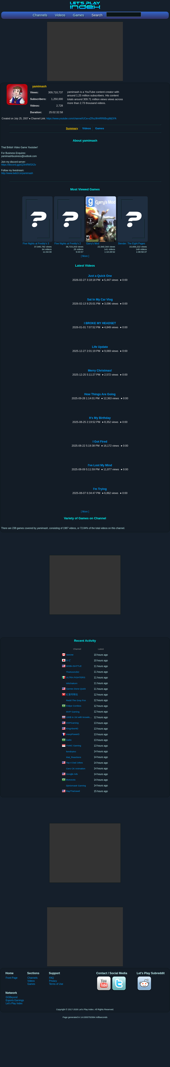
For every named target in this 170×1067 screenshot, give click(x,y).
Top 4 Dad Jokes (74, 762)
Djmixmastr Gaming (76, 785)
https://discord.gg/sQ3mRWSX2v (18, 164)
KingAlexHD (72, 728)
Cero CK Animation (75, 768)
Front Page (12, 978)
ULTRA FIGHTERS (75, 677)
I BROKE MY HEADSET (100, 323)
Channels (32, 978)
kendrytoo (71, 751)
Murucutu (71, 779)
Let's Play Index (14, 1003)
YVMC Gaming (73, 745)
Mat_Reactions (73, 757)
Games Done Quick (76, 688)
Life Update (100, 347)
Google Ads (72, 774)
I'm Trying (100, 489)
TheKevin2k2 (72, 672)
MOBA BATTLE (73, 666)
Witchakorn (71, 683)
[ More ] (85, 256)
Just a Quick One (100, 276)
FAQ (51, 978)
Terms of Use (56, 984)
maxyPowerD (73, 734)
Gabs (69, 740)
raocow (69, 654)
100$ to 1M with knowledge (79, 717)
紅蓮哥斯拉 (72, 694)
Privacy (53, 981)
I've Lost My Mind (100, 465)
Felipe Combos (73, 705)
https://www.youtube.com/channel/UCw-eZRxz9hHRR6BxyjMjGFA (81, 118)
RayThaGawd (73, 791)
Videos (86, 128)
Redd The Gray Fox (76, 700)
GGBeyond (12, 997)
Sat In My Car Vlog (100, 299)
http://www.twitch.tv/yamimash (17, 173)
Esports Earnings (15, 1000)
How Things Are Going (100, 394)
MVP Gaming (72, 711)
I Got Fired (100, 441)
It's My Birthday (100, 418)
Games (99, 128)
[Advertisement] (85, 51)
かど (68, 660)
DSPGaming (72, 723)
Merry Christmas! (100, 370)
